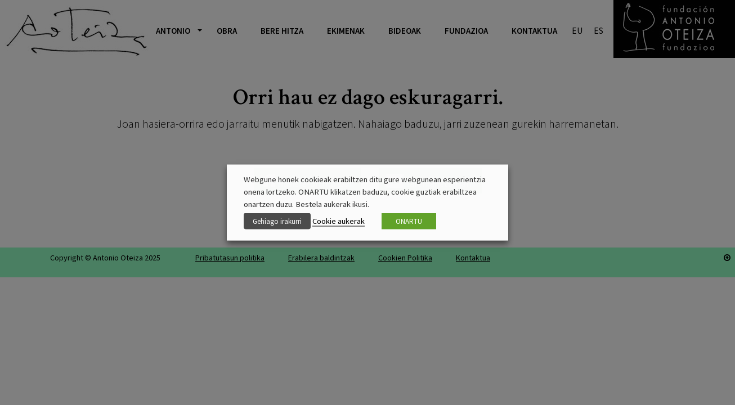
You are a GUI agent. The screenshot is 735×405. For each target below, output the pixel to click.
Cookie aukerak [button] (338, 221)
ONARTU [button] (409, 221)
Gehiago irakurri (277, 221)
